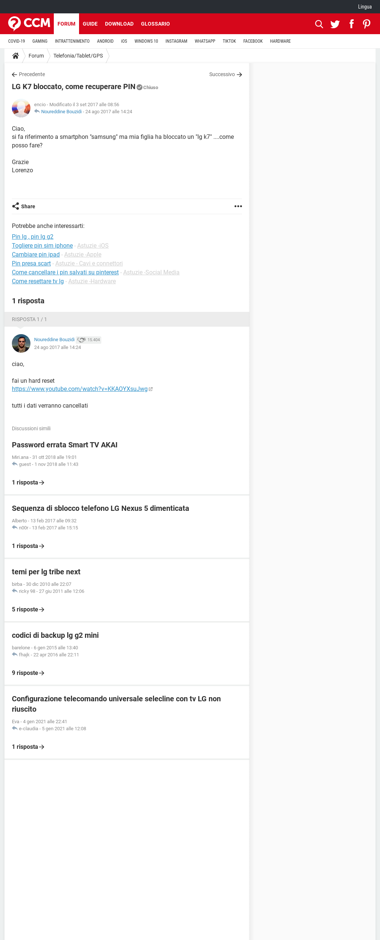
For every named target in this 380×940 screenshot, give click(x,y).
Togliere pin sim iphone (42, 245)
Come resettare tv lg (38, 281)
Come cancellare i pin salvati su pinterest (65, 272)
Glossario (155, 24)
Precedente (32, 74)
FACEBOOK (253, 41)
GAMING (40, 41)
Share (28, 206)
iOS (124, 41)
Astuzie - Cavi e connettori (89, 263)
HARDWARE (280, 41)
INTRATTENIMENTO (72, 41)
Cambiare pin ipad (36, 254)
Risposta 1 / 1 (29, 319)
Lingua (365, 7)
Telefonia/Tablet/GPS (78, 56)
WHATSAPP (205, 41)
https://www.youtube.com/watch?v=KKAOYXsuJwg (80, 388)
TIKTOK (229, 41)
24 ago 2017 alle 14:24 (108, 111)
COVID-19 (16, 41)
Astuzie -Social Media (151, 272)
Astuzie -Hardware (92, 281)
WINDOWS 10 (146, 41)
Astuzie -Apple (82, 254)
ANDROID (105, 41)
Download (119, 24)
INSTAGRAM (176, 41)
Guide (90, 24)
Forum (66, 24)
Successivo (222, 74)
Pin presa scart (31, 263)
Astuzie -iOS (93, 245)
